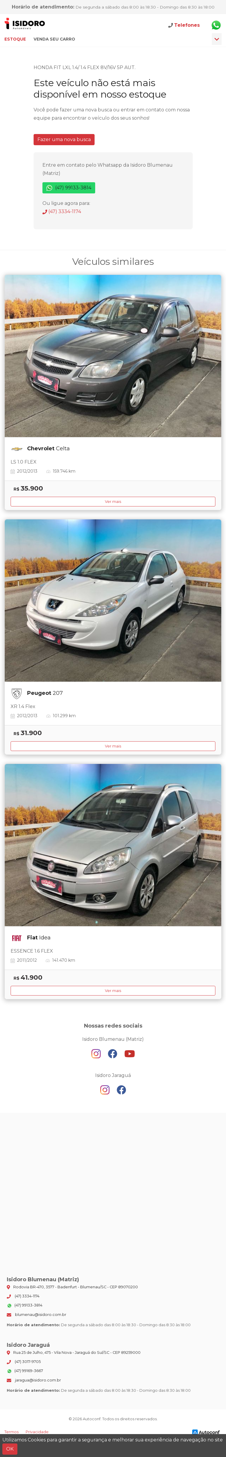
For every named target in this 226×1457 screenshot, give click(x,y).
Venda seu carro (54, 39)
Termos (11, 1432)
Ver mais (113, 501)
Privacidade (37, 1432)
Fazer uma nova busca (64, 139)
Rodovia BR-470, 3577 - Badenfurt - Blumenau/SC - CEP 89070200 (72, 1287)
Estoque (15, 39)
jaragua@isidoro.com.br (34, 1380)
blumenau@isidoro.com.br (36, 1314)
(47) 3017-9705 (24, 1361)
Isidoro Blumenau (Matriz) (24, 25)
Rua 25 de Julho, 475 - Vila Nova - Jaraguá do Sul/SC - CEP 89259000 (74, 1352)
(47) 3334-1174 (61, 211)
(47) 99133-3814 (68, 188)
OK (10, 1449)
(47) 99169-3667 (25, 1371)
